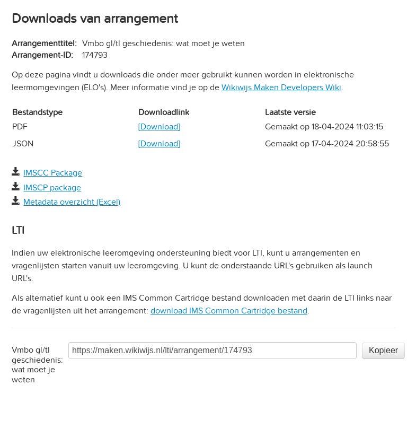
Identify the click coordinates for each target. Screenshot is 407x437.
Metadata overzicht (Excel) (71, 202)
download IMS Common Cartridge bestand (229, 310)
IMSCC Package (52, 173)
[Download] (159, 126)
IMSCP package (52, 187)
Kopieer (383, 350)
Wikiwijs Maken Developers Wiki (281, 87)
